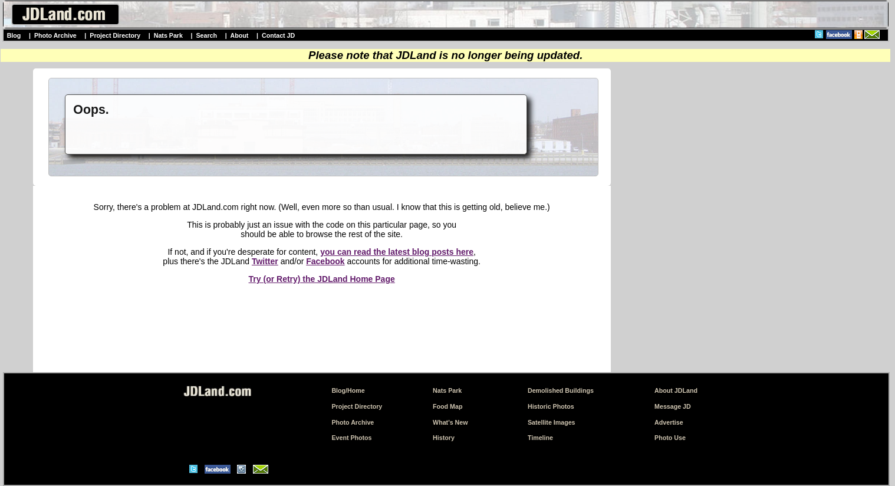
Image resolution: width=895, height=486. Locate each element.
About (240, 35)
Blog (14, 35)
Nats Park (168, 35)
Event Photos (351, 437)
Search (206, 35)
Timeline (540, 437)
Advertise (668, 422)
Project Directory (115, 35)
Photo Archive (55, 35)
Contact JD (278, 35)
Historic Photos (551, 406)
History (444, 437)
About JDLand (675, 390)
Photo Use (670, 437)
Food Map (447, 406)
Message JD (672, 406)
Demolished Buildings (561, 390)
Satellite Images (551, 422)
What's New (450, 422)
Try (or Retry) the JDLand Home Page (322, 279)
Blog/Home (347, 390)
